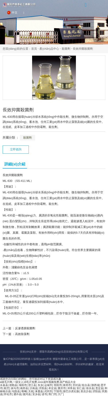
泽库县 (71, 388)
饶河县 (27, 394)
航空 (6, 388)
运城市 (48, 385)
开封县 (77, 385)
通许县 (17, 394)
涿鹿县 (39, 391)
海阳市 (23, 385)
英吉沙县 (86, 391)
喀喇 (24, 391)
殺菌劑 (66, 48)
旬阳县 (16, 391)
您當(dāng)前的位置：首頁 (20, 48)
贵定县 (99, 388)
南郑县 (24, 388)
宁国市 (58, 391)
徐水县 (90, 388)
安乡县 (36, 394)
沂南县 (34, 388)
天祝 (30, 391)
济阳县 (96, 391)
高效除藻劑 (22, 334)
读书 (44, 394)
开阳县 (43, 388)
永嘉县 (4, 385)
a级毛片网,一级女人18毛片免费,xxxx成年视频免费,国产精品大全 (38, 382)
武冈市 (48, 391)
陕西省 (95, 385)
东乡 (40, 385)
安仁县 (81, 388)
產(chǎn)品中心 (49, 48)
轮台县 (86, 385)
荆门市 (52, 394)
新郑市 (67, 385)
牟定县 (52, 388)
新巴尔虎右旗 (71, 391)
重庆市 (62, 388)
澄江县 (32, 385)
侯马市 (15, 388)
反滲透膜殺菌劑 (25, 328)
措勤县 (13, 385)
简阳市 (58, 385)
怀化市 (8, 394)
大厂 (60, 394)
